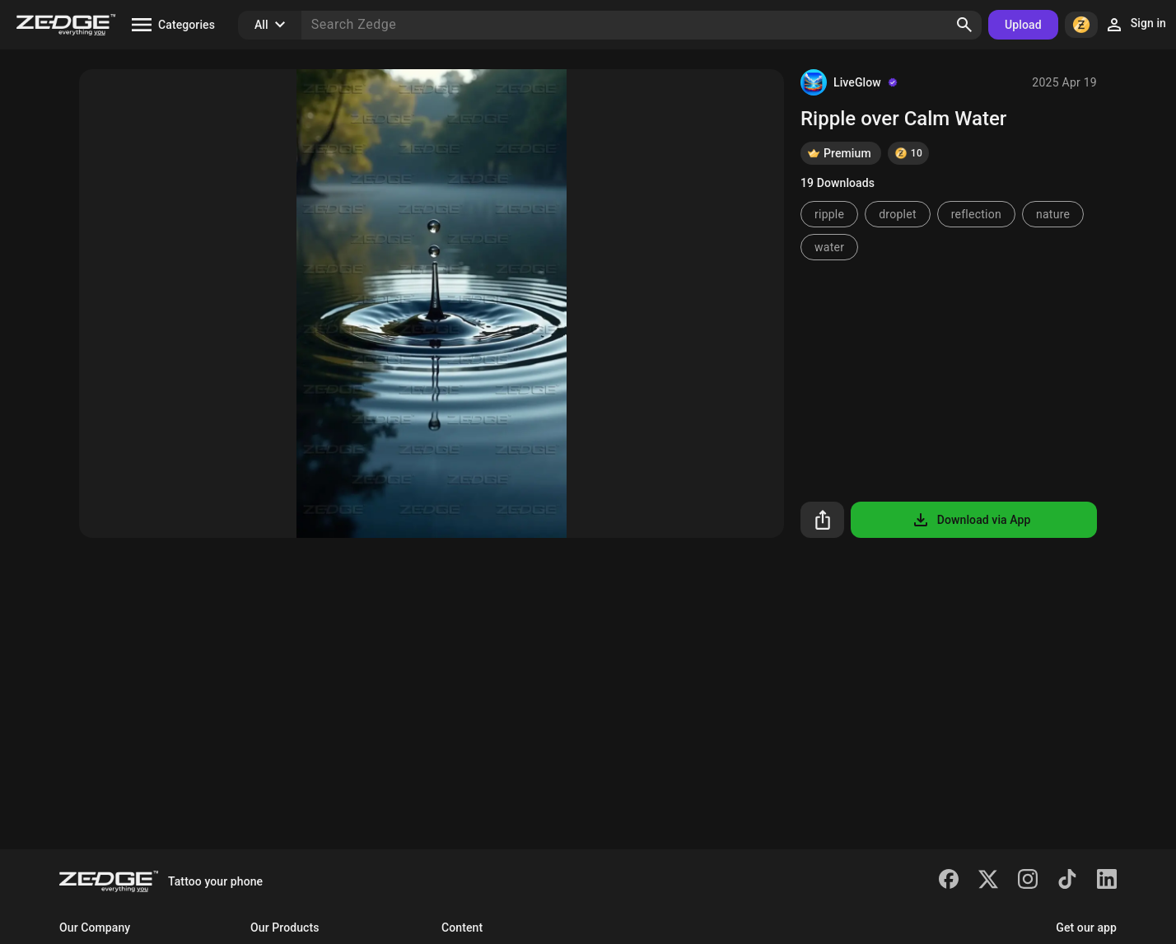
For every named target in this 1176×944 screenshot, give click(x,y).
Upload (1023, 24)
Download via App (971, 520)
